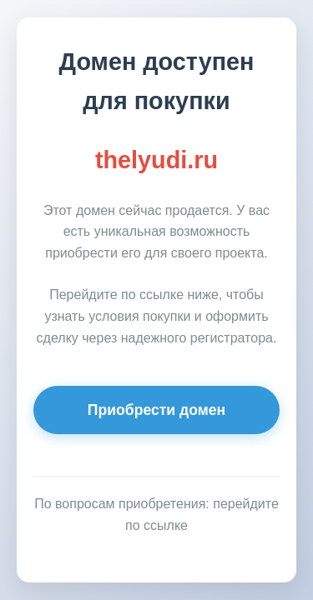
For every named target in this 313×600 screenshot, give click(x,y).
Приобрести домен (156, 410)
